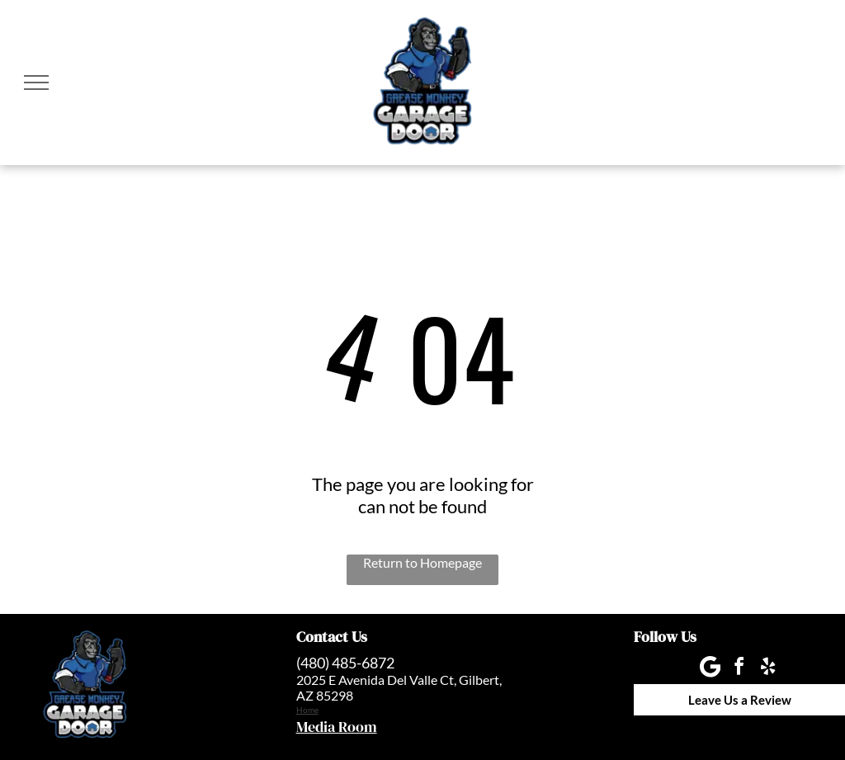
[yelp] (768, 669)
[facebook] (739, 669)
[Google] (710, 669)
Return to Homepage (422, 562)
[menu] (36, 82)
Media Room (336, 726)
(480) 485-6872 (345, 663)
